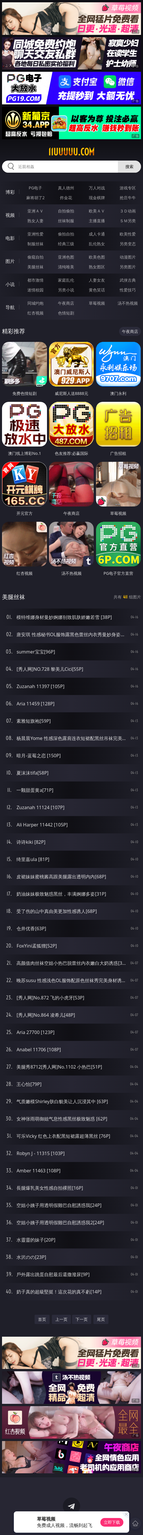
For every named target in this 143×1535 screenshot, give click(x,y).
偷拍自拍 (66, 234)
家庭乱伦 (66, 280)
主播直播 (97, 220)
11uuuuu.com (71, 152)
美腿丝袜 (35, 267)
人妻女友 (97, 280)
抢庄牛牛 (128, 197)
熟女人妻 (35, 220)
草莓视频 (97, 303)
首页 (42, 1319)
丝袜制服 (66, 220)
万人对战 (97, 188)
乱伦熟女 (97, 243)
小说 (10, 284)
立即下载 (112, 1522)
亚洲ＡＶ (35, 211)
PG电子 (35, 188)
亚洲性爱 (35, 234)
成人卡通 (97, 234)
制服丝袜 (35, 243)
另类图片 (128, 267)
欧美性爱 (128, 234)
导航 (10, 307)
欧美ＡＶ (97, 211)
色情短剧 (66, 313)
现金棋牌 (97, 197)
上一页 (61, 1319)
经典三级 (66, 243)
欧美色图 (97, 257)
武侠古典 (128, 280)
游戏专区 (128, 188)
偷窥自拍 (35, 257)
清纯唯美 (66, 267)
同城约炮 (35, 303)
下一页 (82, 1319)
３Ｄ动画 (128, 211)
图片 (10, 261)
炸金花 (66, 197)
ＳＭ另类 (128, 220)
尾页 (101, 1319)
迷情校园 (35, 290)
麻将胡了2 (35, 197)
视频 (10, 215)
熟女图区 (97, 267)
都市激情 (35, 280)
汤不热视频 (128, 303)
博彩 (10, 192)
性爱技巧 (128, 290)
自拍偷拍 (66, 211)
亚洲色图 (66, 257)
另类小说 (66, 290)
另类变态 (128, 243)
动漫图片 (128, 257)
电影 (10, 238)
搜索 (129, 166)
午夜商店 (66, 303)
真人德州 (66, 188)
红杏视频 (35, 313)
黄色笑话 (97, 290)
